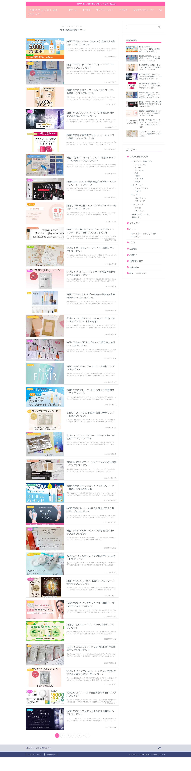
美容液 (123, 10)
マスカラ (138, 208)
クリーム (138, 167)
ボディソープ (140, 201)
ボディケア (136, 195)
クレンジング (140, 170)
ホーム (72, 10)
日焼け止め (136, 217)
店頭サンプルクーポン (143, 10)
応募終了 (133, 255)
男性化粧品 (134, 267)
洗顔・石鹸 (139, 179)
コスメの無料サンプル (139, 156)
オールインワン (140, 165)
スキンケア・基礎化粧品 (142, 161)
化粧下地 (138, 191)
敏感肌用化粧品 (136, 261)
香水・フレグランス (138, 273)
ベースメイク (137, 185)
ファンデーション (104, 10)
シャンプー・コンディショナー (145, 234)
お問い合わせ (50, 754)
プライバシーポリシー (35, 754)
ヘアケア (133, 229)
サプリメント (135, 223)
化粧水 (86, 10)
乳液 (136, 173)
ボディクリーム (140, 198)
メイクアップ (137, 204)
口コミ (132, 242)
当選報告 (133, 249)
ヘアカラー (136, 237)
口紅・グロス (140, 211)
